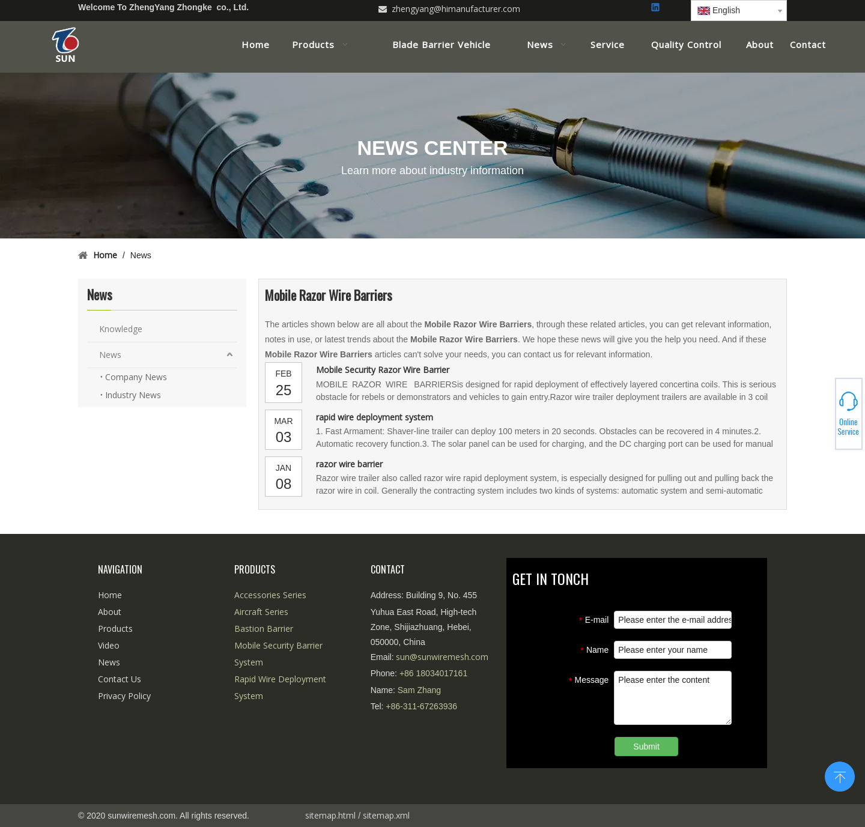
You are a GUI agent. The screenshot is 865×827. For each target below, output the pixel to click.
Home (110, 595)
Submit (646, 746)
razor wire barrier (349, 464)
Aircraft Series (261, 611)
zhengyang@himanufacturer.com (456, 8)
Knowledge (120, 329)
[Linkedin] (656, 8)
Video (109, 645)
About (109, 611)
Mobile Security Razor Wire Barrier (382, 369)
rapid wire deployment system (374, 417)
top (840, 775)
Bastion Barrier (263, 628)
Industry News (133, 395)
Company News (136, 377)
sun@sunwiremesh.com (442, 656)
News (110, 354)
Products (115, 628)
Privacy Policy (124, 695)
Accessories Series (270, 595)
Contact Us (119, 679)
